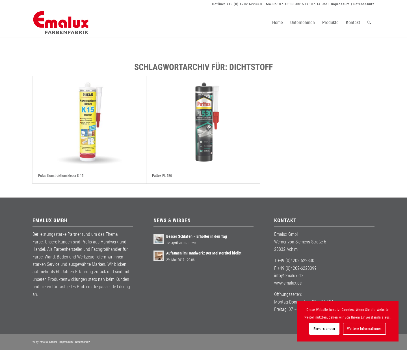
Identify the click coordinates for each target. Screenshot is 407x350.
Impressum (340, 4)
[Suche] (369, 23)
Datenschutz (363, 4)
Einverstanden (324, 329)
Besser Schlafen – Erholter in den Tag (196, 236)
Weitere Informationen (364, 329)
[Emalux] (61, 23)
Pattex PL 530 (162, 175)
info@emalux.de (288, 275)
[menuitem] (278, 23)
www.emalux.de (288, 283)
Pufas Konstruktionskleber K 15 (60, 175)
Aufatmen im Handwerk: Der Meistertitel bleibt (203, 253)
